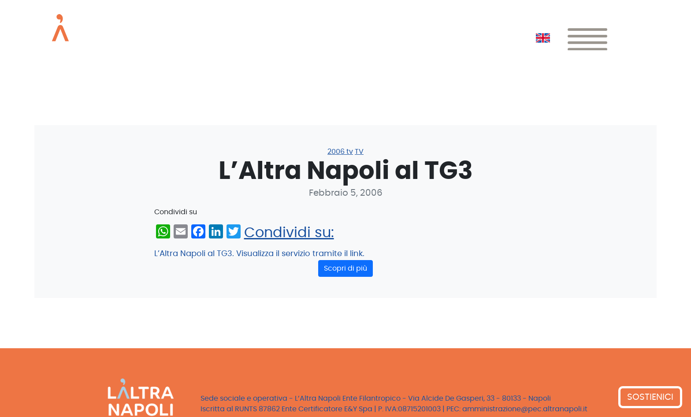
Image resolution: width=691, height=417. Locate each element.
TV (359, 151)
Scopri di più (345, 268)
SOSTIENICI (650, 397)
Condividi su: (289, 233)
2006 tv (340, 151)
